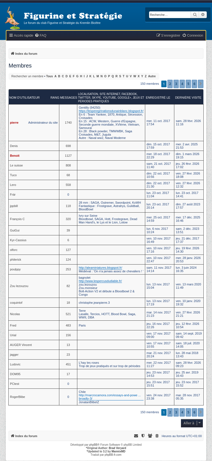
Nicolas (15, 314)
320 (68, 219)
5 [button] (188, 83)
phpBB (93, 444)
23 (68, 354)
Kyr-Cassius (18, 240)
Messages (68, 97)
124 (68, 259)
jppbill (14, 206)
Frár (13, 194)
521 (68, 314)
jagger (14, 354)
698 (68, 146)
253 (68, 269)
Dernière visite (188, 97)
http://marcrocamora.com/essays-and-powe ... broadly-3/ (110, 396)
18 (68, 302)
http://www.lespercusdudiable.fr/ (100, 281)
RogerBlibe (17, 396)
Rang (54, 97)
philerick (15, 259)
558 (68, 184)
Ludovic (15, 364)
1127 (68, 155)
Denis (14, 146)
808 (68, 165)
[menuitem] (40, 35)
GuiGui (14, 230)
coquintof (16, 302)
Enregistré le (158, 97)
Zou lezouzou (19, 286)
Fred (13, 325)
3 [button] (176, 83)
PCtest (14, 383)
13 (68, 345)
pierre (14, 122)
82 (68, 286)
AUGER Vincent (21, 345)
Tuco (13, 175)
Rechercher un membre (27, 76)
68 (68, 175)
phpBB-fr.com (113, 454)
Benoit (14, 155)
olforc (13, 249)
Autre (152, 76)
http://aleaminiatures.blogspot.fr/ (100, 267)
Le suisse (16, 165)
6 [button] (194, 83)
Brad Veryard (117, 448)
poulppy (15, 269)
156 (68, 335)
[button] (200, 84)
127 (68, 249)
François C (17, 219)
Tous (49, 76)
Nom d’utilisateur (24, 97)
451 (68, 364)
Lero (13, 184)
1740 (68, 122)
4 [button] (182, 83)
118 (68, 206)
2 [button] (170, 83)
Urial (13, 335)
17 (68, 374)
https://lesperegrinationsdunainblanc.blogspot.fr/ (111, 111)
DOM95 (15, 374)
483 (68, 325)
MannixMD (119, 451)
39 (68, 230)
